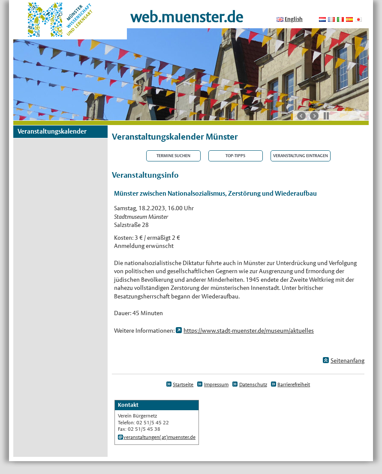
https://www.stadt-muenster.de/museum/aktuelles (248, 330)
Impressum (216, 385)
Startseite (183, 385)
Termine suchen (173, 155)
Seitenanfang (347, 360)
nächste (314, 116)
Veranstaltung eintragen (300, 155)
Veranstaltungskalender (52, 131)
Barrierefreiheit (293, 385)
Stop (326, 115)
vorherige (301, 116)
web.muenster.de (186, 17)
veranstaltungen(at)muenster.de (159, 437)
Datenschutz (253, 385)
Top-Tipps (235, 155)
